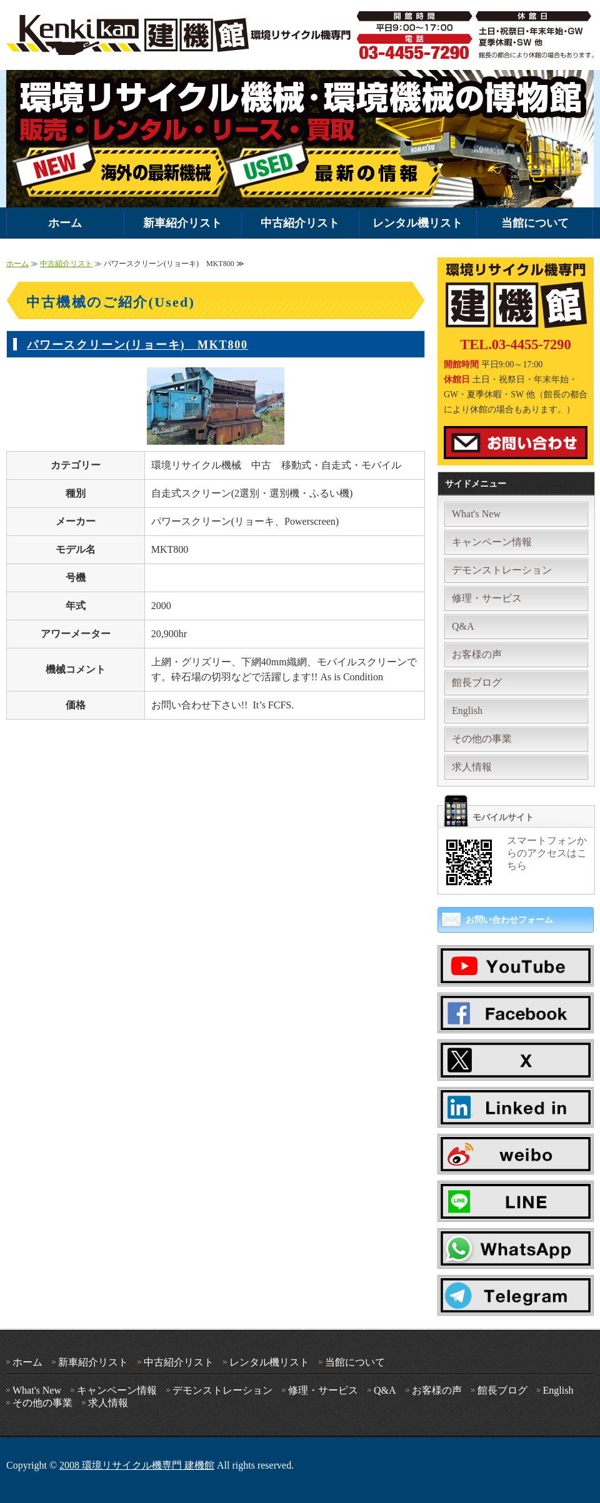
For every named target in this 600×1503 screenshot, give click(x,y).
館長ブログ (477, 682)
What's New (476, 513)
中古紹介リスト (300, 223)
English (467, 710)
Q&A (463, 626)
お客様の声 (477, 654)
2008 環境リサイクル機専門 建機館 (136, 1465)
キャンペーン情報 (492, 542)
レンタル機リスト (417, 223)
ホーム (65, 223)
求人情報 (472, 766)
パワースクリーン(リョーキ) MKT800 (137, 345)
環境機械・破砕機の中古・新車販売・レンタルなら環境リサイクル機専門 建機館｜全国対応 (181, 35)
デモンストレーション (502, 570)
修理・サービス (487, 598)
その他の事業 (482, 738)
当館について (535, 223)
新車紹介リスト (182, 223)
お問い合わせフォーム (509, 920)
